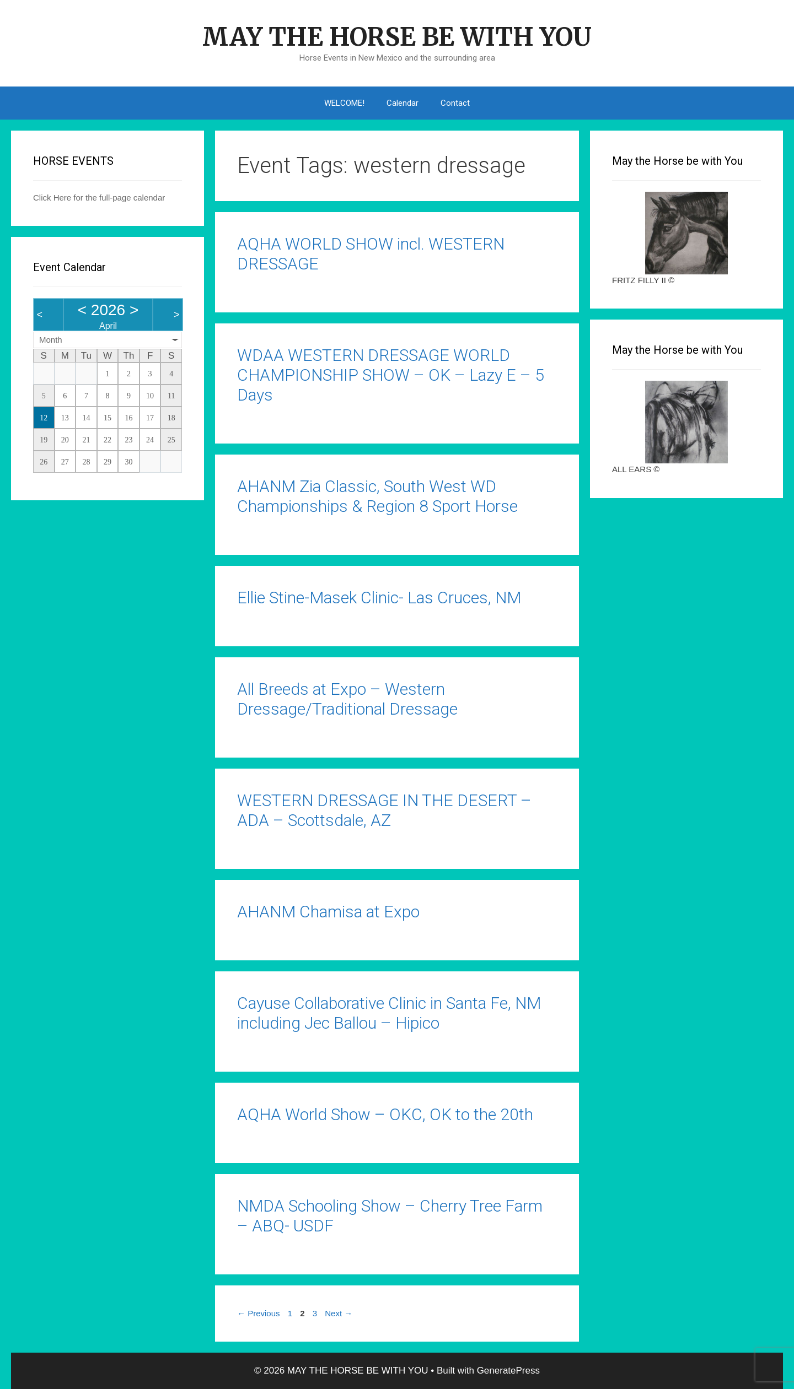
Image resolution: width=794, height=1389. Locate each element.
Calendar (403, 103)
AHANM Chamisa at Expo (328, 911)
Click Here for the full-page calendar (99, 197)
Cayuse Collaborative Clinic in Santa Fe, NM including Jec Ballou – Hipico (389, 1013)
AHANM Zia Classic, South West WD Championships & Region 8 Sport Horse (377, 496)
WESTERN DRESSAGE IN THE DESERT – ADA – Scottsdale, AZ (384, 810)
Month (50, 339)
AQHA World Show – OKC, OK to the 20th (385, 1114)
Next (338, 1313)
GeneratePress (508, 1370)
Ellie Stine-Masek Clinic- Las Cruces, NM (379, 597)
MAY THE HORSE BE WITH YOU (397, 36)
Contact (455, 103)
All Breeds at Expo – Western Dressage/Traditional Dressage (347, 698)
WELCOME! (344, 103)
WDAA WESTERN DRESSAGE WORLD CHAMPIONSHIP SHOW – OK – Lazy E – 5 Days (390, 374)
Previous (258, 1313)
